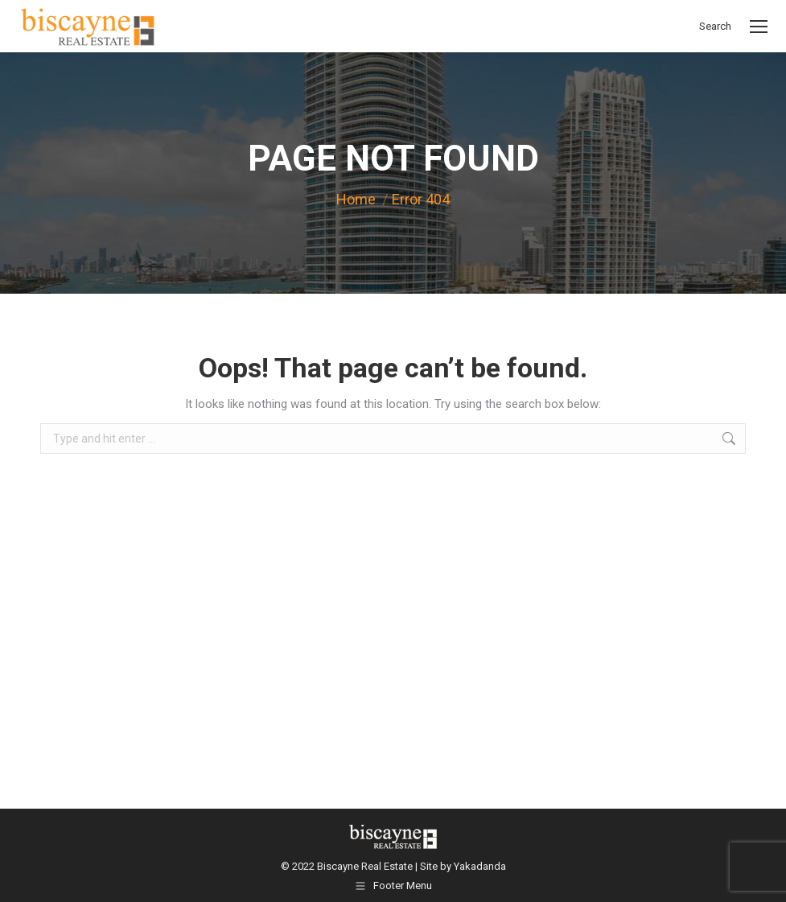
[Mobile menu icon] (758, 26)
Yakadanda (480, 866)
